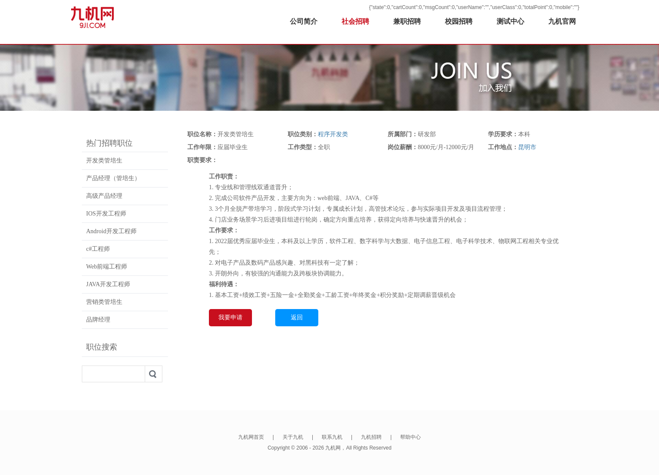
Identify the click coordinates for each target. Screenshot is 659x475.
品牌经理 (98, 319)
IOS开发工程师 (106, 213)
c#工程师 (98, 249)
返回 (297, 317)
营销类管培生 (104, 302)
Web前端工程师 (106, 266)
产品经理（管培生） (113, 178)
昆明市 (527, 147)
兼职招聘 (407, 21)
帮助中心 (410, 437)
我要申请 (230, 317)
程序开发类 (333, 134)
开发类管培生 (104, 160)
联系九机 (332, 437)
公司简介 (303, 21)
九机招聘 (371, 437)
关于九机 (293, 437)
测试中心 (510, 21)
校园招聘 (458, 21)
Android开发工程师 (111, 231)
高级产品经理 (104, 196)
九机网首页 (251, 437)
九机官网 (562, 21)
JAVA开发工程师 (108, 284)
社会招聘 (355, 21)
